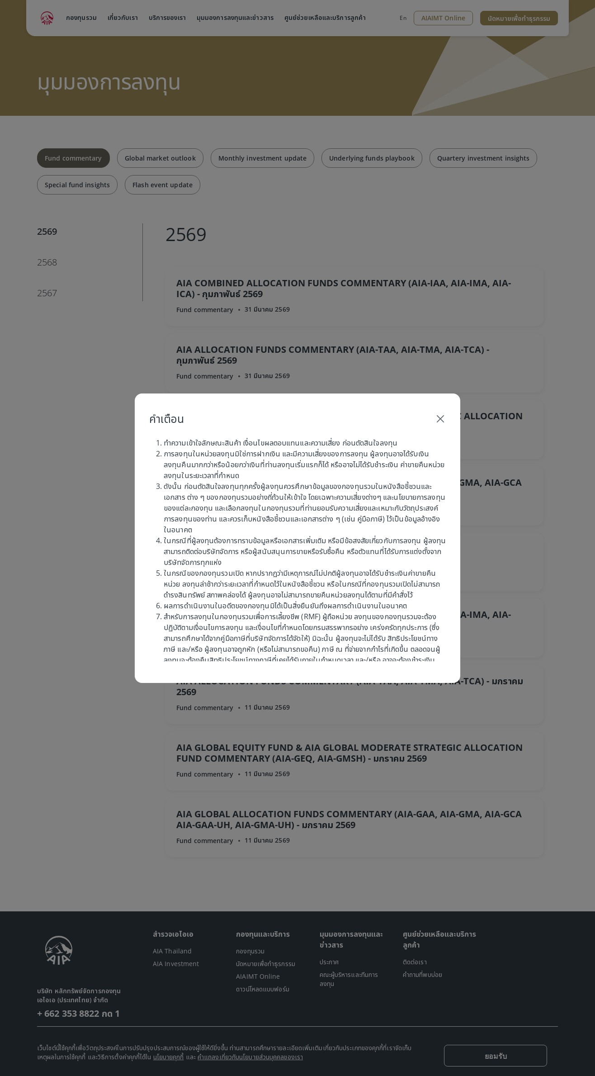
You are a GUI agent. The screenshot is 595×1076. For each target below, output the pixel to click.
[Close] (440, 419)
